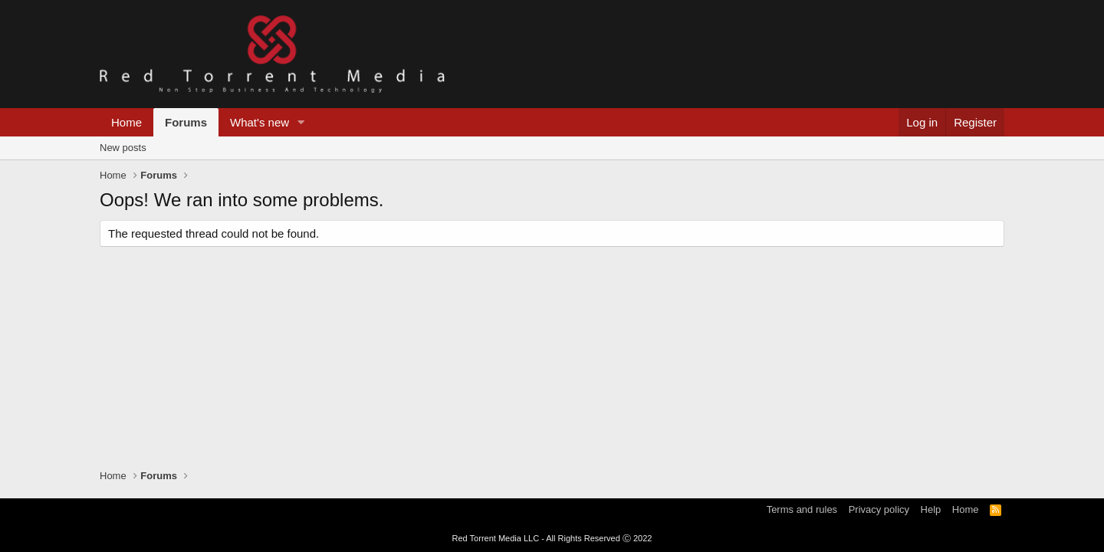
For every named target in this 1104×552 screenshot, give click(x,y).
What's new (259, 122)
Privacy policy (879, 509)
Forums (186, 122)
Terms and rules (802, 509)
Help (931, 509)
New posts (123, 147)
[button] (301, 122)
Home (126, 122)
